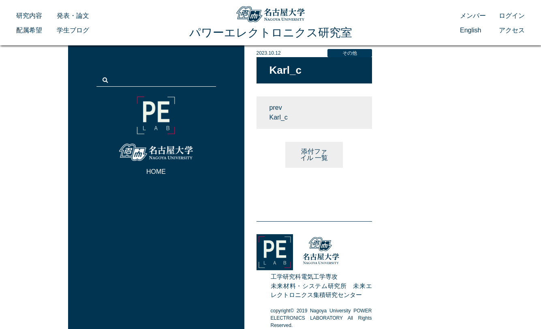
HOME (156, 171)
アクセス (512, 30)
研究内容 (29, 15)
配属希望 (29, 30)
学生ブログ (73, 30)
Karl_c (278, 117)
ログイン (512, 15)
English (470, 30)
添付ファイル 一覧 (314, 154)
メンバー (473, 15)
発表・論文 (73, 15)
